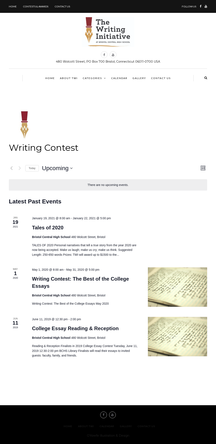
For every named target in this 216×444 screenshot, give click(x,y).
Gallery (139, 78)
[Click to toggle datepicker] (57, 168)
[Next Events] (19, 168)
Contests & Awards (35, 6)
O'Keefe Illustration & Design (108, 435)
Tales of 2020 (47, 227)
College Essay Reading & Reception (75, 328)
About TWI (69, 78)
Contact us (62, 6)
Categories (92, 78)
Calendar (119, 78)
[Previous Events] (11, 168)
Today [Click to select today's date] (32, 168)
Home (13, 6)
